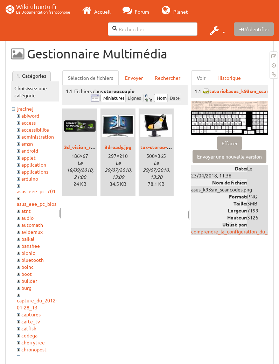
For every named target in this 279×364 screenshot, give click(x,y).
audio (27, 218)
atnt (26, 211)
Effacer (230, 143)
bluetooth (32, 260)
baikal (27, 239)
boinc (27, 267)
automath (32, 225)
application (33, 164)
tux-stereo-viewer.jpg (165, 147)
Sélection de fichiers (90, 78)
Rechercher (167, 78)
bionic (28, 253)
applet (28, 157)
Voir (201, 78)
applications (34, 171)
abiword (30, 115)
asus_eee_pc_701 (36, 191)
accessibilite (35, 129)
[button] (216, 30)
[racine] (25, 108)
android (29, 150)
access (28, 122)
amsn (27, 143)
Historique (229, 78)
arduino (29, 178)
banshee (30, 246)
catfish (28, 328)
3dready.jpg (118, 147)
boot (26, 274)
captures (31, 314)
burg (26, 288)
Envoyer (134, 78)
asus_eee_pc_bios (36, 204)
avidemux (32, 232)
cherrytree (33, 342)
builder (29, 281)
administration (37, 136)
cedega (29, 335)
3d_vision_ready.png (87, 147)
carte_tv (30, 321)
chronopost (34, 349)
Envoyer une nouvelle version (229, 156)
